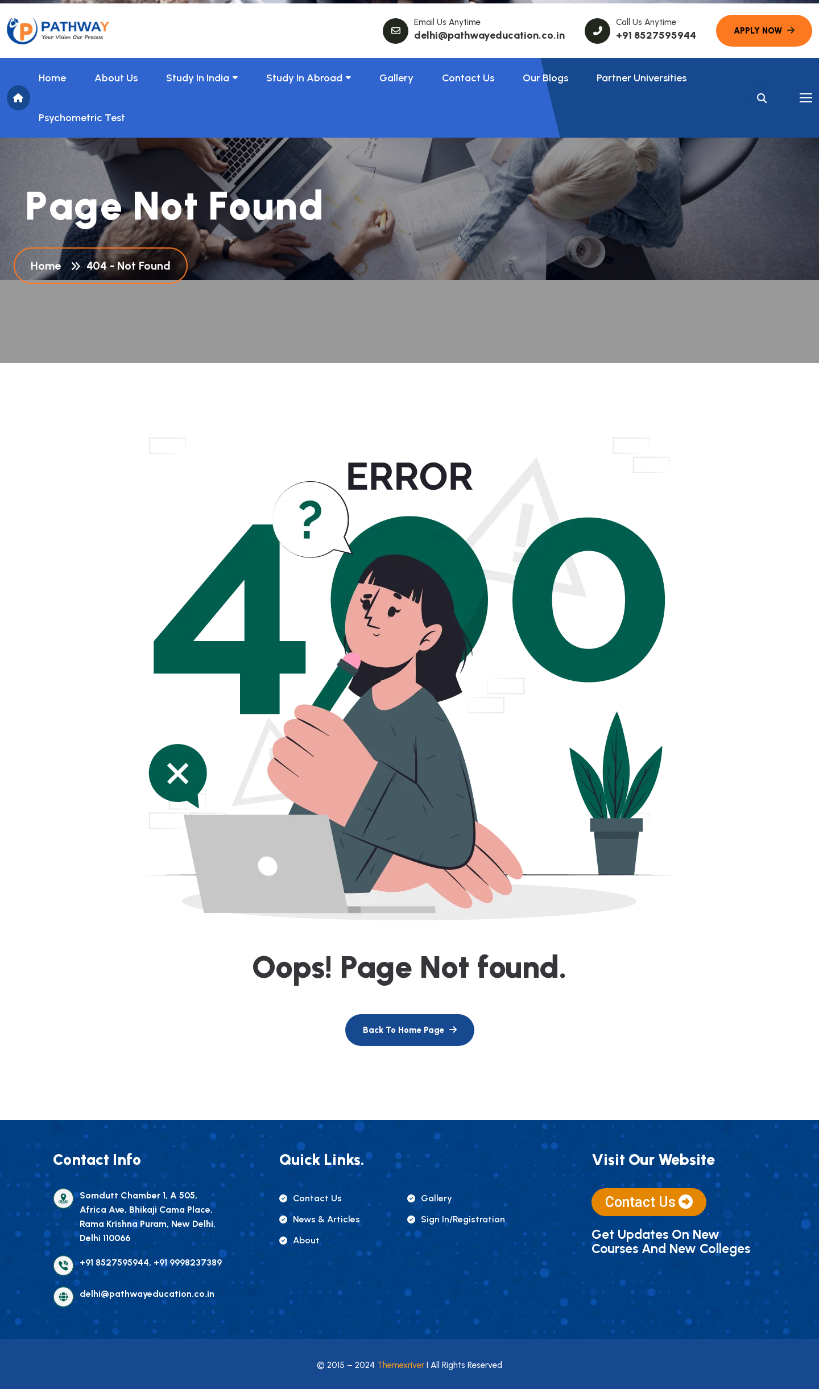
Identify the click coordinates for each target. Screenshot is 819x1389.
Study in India (197, 78)
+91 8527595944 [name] (656, 35)
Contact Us (468, 78)
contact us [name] (310, 1198)
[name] (58, 30)
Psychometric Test (82, 117)
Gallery (396, 78)
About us (116, 78)
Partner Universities (641, 78)
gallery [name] (429, 1198)
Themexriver (400, 1365)
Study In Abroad (304, 78)
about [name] (299, 1240)
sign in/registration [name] (456, 1219)
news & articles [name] (319, 1219)
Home (52, 78)
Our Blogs (545, 78)
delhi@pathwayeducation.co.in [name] (489, 35)
